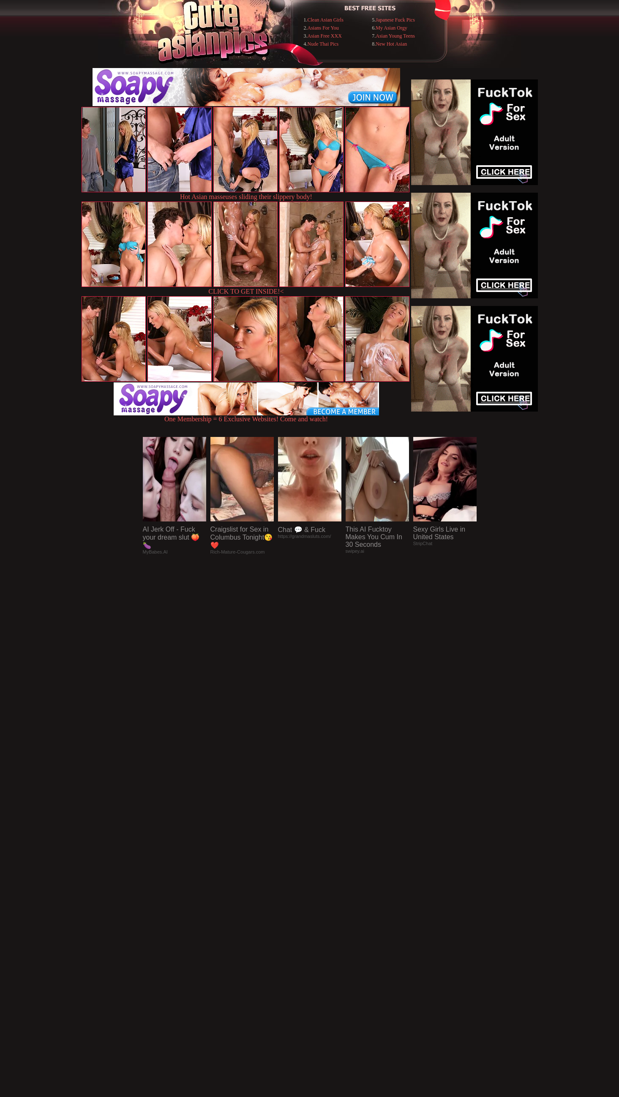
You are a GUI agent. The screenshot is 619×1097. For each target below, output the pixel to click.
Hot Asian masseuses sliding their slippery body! (246, 196)
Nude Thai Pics (323, 44)
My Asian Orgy (391, 28)
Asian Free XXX (325, 36)
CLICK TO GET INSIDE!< (246, 291)
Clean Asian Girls (326, 20)
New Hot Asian (391, 44)
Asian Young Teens (395, 36)
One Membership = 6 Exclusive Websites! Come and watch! (246, 416)
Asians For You (323, 28)
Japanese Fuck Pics (395, 20)
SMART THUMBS (324, 924)
